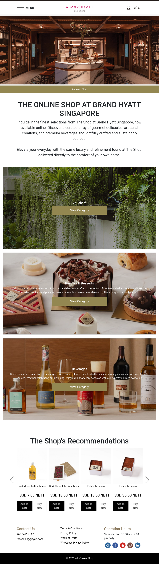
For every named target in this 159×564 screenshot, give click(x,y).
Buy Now (38, 506)
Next (145, 478)
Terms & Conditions (71, 528)
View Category (79, 210)
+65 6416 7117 (25, 534)
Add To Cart (23, 506)
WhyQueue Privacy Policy (74, 542)
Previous (10, 478)
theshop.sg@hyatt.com (30, 539)
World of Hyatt (68, 537)
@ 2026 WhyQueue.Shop (79, 558)
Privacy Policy (68, 533)
